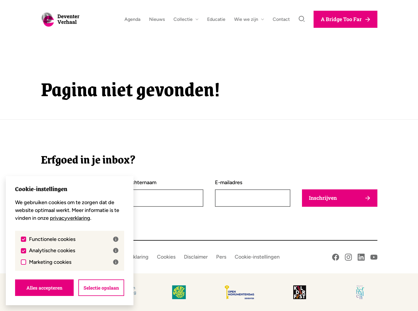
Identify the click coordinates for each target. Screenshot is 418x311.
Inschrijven (339, 198)
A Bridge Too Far (345, 22)
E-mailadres (228, 182)
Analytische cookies (73, 250)
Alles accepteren (44, 287)
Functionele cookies (73, 239)
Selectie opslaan (101, 287)
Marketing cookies (73, 261)
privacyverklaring (70, 218)
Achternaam (142, 182)
